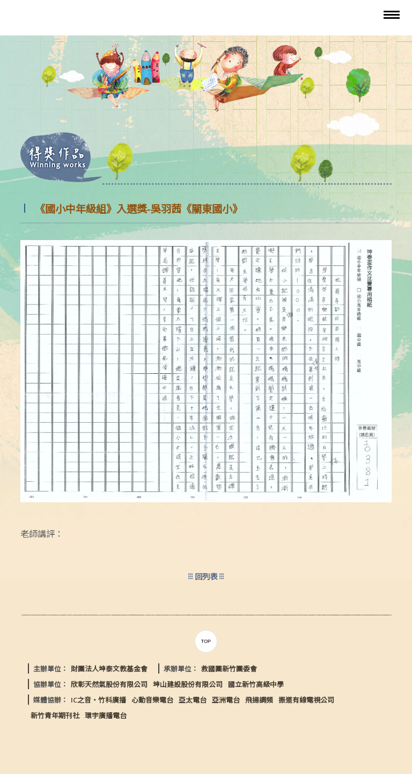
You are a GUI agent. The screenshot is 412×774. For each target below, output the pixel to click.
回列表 (206, 577)
